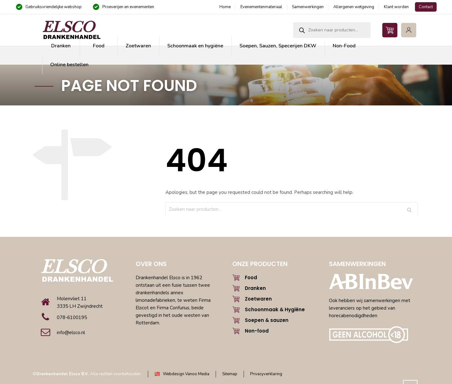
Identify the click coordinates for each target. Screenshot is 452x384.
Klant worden (396, 7)
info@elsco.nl (71, 332)
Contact (426, 7)
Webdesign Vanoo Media (186, 374)
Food (251, 277)
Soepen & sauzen (266, 320)
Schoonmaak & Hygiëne (275, 309)
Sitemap (229, 374)
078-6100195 (72, 317)
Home (225, 7)
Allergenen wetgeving (353, 7)
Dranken (255, 288)
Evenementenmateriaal (261, 7)
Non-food (257, 331)
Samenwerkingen (308, 7)
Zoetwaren (258, 299)
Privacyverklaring (266, 374)
